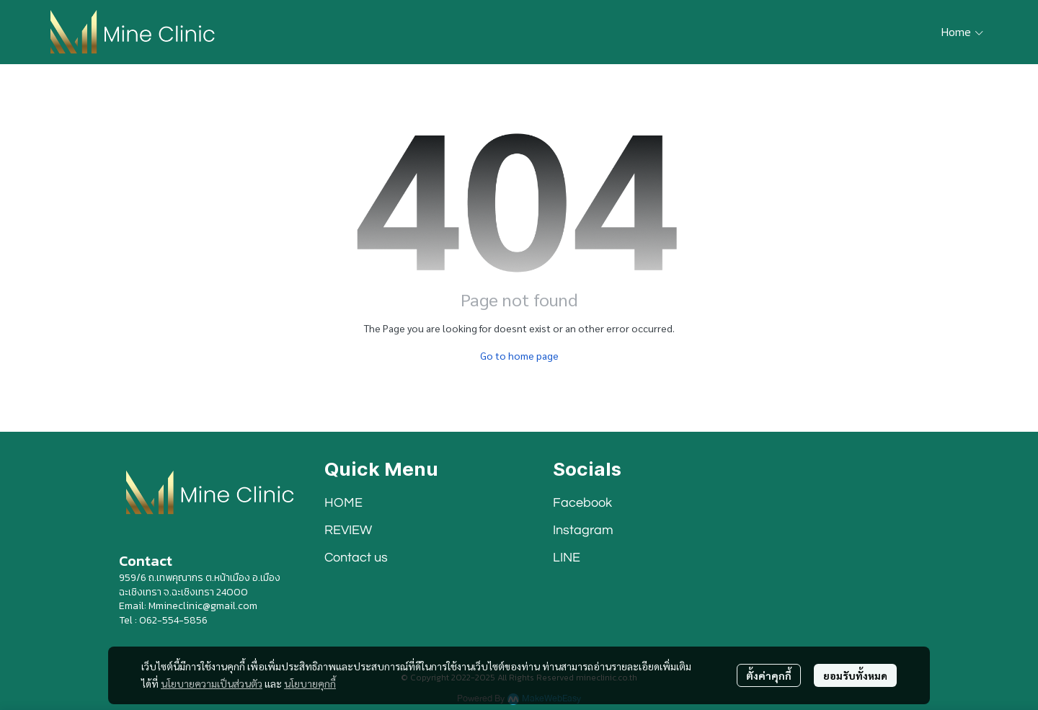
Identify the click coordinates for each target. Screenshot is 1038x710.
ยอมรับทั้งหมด (855, 675)
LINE (566, 557)
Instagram (583, 530)
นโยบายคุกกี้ (310, 683)
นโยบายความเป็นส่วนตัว (211, 683)
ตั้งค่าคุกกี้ (768, 675)
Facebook (582, 503)
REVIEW (348, 530)
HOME (343, 503)
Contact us (356, 557)
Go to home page (519, 355)
